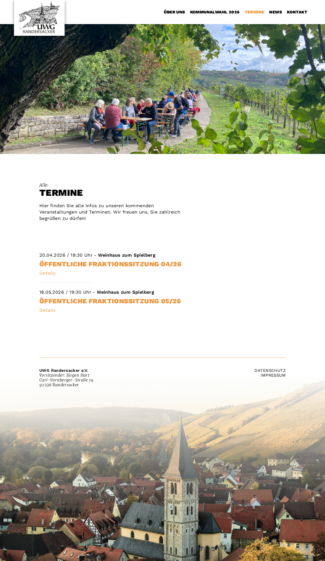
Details (47, 273)
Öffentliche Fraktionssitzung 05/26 (110, 301)
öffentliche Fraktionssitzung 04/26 (110, 264)
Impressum (273, 375)
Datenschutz (270, 370)
